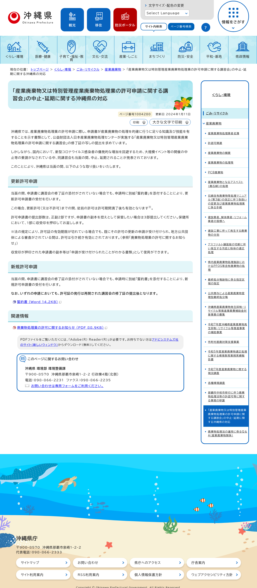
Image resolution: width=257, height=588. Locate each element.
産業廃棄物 (113, 69)
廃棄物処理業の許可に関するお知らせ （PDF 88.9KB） (62, 327)
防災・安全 (185, 56)
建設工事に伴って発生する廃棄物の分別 (227, 225)
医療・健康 (43, 56)
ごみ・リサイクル (87, 69)
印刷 (136, 122)
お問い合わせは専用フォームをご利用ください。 (67, 386)
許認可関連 (215, 136)
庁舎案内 (198, 555)
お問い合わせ (88, 555)
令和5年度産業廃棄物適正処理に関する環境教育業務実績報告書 (227, 348)
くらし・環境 (14, 56)
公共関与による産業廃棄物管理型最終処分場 (226, 288)
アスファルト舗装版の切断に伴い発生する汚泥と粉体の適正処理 (227, 241)
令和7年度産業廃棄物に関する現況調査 (227, 364)
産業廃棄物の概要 (219, 145)
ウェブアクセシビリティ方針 (212, 567)
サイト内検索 (153, 26)
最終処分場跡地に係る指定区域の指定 (226, 274)
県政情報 (243, 56)
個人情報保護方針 (148, 567)
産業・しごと (128, 56)
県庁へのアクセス (148, 555)
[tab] (154, 26)
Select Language (163, 13)
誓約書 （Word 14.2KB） (39, 301)
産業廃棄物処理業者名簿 (223, 126)
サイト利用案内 (32, 567)
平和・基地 (214, 56)
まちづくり (157, 56)
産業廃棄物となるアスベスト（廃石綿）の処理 (225, 177)
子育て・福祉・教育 (71, 58)
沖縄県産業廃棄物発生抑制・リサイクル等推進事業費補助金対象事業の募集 (227, 303)
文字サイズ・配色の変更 (166, 5)
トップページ (40, 69)
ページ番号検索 (181, 26)
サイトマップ (30, 555)
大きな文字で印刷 (167, 122)
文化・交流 (100, 56)
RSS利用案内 (88, 567)
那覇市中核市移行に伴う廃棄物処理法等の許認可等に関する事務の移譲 (226, 389)
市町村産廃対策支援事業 (223, 334)
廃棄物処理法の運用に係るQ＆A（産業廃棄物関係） (227, 426)
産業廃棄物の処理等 (221, 155)
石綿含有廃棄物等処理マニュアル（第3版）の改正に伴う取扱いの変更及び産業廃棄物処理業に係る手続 (227, 194)
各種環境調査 (216, 375)
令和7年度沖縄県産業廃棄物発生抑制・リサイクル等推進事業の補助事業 (227, 321)
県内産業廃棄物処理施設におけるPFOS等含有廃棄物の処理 (226, 259)
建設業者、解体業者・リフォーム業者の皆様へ (227, 212)
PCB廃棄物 (215, 165)
